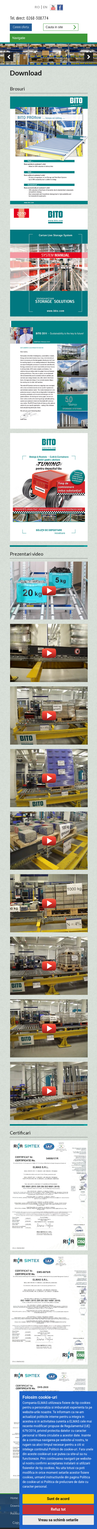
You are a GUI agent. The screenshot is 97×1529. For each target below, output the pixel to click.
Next (90, 57)
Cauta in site (74, 27)
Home (14, 1498)
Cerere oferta (21, 27)
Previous (6, 57)
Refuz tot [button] (58, 1509)
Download (17, 1506)
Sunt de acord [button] (58, 1499)
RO (37, 7)
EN (45, 7)
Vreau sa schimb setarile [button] (58, 1520)
